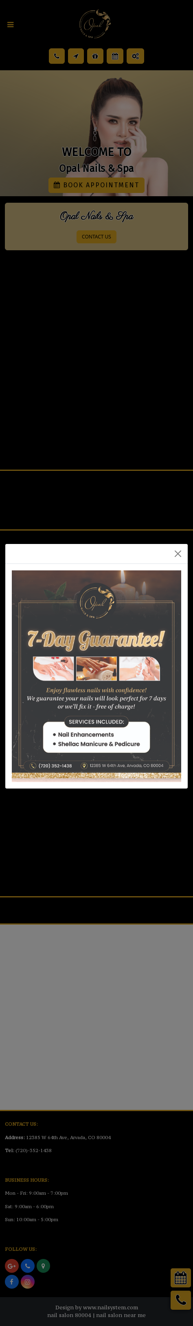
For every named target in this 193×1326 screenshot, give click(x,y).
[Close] (177, 553)
